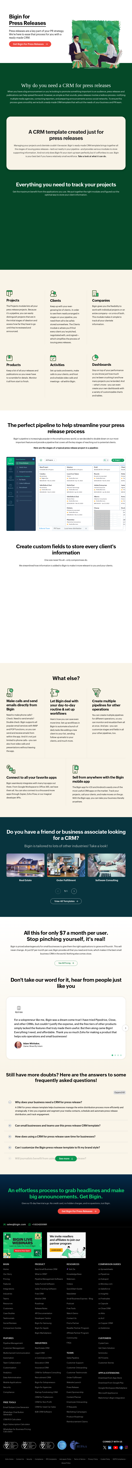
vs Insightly (103, 1294)
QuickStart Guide (74, 1289)
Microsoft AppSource (108, 1393)
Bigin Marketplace (43, 1333)
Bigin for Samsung (43, 1323)
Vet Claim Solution (106, 1348)
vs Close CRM (104, 1308)
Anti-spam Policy (65, 1459)
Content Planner (74, 1397)
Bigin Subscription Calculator (16, 1424)
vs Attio (101, 1313)
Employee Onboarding (77, 1402)
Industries (7, 1294)
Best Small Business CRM (46, 1269)
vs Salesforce (104, 1289)
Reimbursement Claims (77, 1422)
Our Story (7, 1274)
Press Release (73, 1387)
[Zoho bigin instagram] (127, 1447)
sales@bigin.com (16, 1224)
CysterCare (103, 1343)
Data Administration (12, 1377)
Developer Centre (43, 1318)
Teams (6, 1299)
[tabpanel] (25, 868)
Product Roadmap (75, 1417)
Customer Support (75, 1363)
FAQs (69, 1343)
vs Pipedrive (103, 1274)
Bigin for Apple (41, 1328)
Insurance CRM (42, 1368)
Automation (8, 1358)
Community (72, 1338)
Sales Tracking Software (45, 1289)
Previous (58, 891)
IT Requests (72, 1407)
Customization (9, 1368)
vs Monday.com (105, 1284)
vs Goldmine (104, 1328)
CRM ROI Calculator (12, 1419)
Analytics (7, 1372)
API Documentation (43, 1313)
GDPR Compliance (119, 1459)
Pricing (6, 1279)
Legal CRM (40, 1353)
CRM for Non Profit (43, 1402)
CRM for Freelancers (44, 1397)
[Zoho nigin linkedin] (110, 1447)
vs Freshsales (104, 1299)
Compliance (8, 1392)
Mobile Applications (12, 1382)
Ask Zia (71, 1269)
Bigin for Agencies (43, 1387)
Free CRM (39, 1294)
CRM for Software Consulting (48, 1372)
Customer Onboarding (77, 1368)
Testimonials (8, 1318)
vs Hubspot (103, 1279)
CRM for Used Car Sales (45, 1407)
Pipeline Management (13, 1343)
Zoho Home (9, 1459)
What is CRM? (41, 1274)
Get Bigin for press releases (77, 1211)
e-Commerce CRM (43, 1358)
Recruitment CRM (43, 1377)
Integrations (8, 1289)
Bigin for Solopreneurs (45, 1382)
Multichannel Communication (16, 1353)
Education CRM (42, 1363)
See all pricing (65, 963)
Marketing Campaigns (77, 1412)
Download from (110, 1378)
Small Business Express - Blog (80, 1299)
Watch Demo (72, 1313)
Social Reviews (9, 1323)
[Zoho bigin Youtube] (115, 1447)
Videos (70, 1284)
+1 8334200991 (39, 1224)
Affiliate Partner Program (78, 1333)
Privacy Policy (93, 1459)
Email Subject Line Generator (16, 1407)
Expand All (120, 1092)
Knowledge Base (74, 1274)
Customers (8, 1308)
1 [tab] (64, 891)
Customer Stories (106, 1363)
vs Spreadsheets (105, 1269)
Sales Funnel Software (44, 1284)
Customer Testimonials (77, 1372)
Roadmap (39, 1303)
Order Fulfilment (74, 1377)
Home (6, 1269)
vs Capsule (103, 1303)
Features (7, 1284)
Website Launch (74, 1382)
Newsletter (71, 1294)
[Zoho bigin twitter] (105, 1447)
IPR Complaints (51, 1459)
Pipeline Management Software (49, 1279)
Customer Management (13, 1348)
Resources (8, 1303)
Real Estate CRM (42, 1348)
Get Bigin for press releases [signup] (28, 44)
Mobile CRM (40, 1299)
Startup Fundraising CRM (46, 1392)
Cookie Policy (105, 1459)
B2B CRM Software (43, 1412)
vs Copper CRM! (105, 1323)
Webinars (71, 1279)
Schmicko (103, 1353)
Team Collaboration (12, 1363)
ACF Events (103, 1358)
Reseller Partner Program (78, 1328)
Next (74, 891)
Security (7, 1387)
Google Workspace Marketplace (112, 1388)
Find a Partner (73, 1323)
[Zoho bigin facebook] (121, 1448)
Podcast (70, 1303)
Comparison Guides (12, 1328)
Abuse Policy (66, 1463)
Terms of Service (79, 1459)
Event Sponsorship (75, 1392)
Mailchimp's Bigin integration (111, 1398)
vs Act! (101, 1318)
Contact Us (71, 1318)
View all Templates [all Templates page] (64, 901)
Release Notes (41, 1308)
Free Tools (71, 1308)
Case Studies (9, 1313)
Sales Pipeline (73, 1358)
